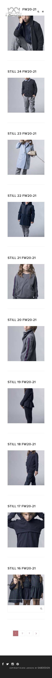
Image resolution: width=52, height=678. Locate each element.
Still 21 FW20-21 (22, 258)
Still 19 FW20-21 (22, 382)
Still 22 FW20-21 (22, 196)
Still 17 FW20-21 (22, 506)
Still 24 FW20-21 (22, 72)
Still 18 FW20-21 (22, 444)
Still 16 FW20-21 (22, 568)
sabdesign (44, 667)
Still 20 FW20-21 (22, 320)
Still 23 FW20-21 (22, 134)
